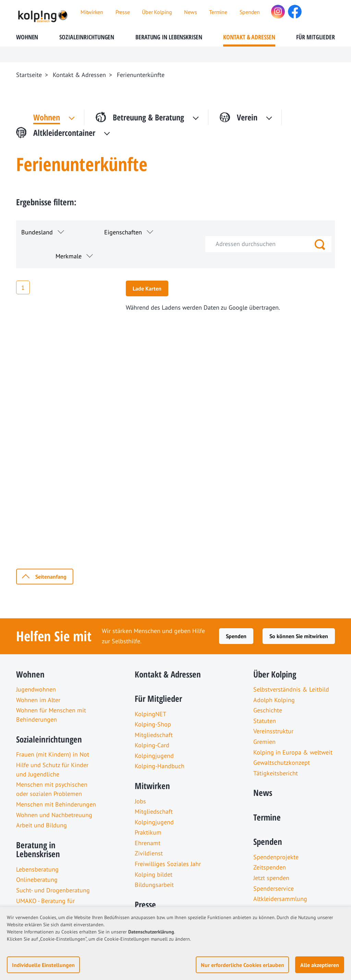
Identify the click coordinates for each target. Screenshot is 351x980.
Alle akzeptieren (319, 965)
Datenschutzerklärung (151, 932)
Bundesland (37, 232)
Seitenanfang (50, 576)
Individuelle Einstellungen (43, 965)
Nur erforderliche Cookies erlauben (242, 965)
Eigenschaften (123, 232)
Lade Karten (147, 288)
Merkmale (69, 256)
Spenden (236, 636)
